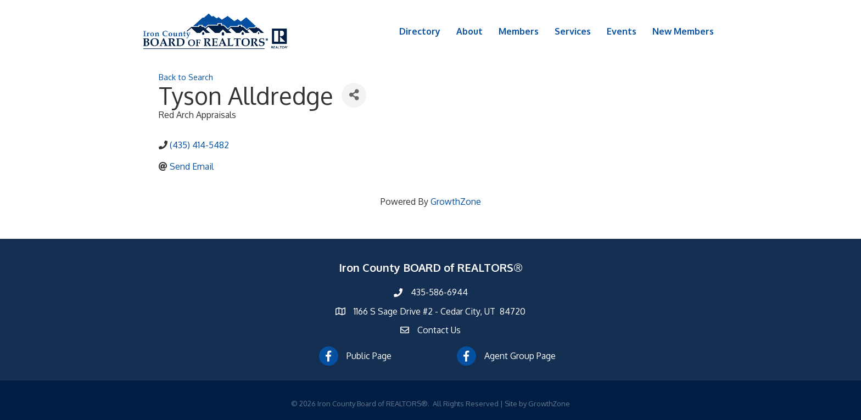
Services (573, 31)
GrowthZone (456, 201)
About (469, 31)
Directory (419, 31)
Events (621, 31)
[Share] (354, 95)
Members (519, 31)
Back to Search (186, 77)
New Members (683, 31)
